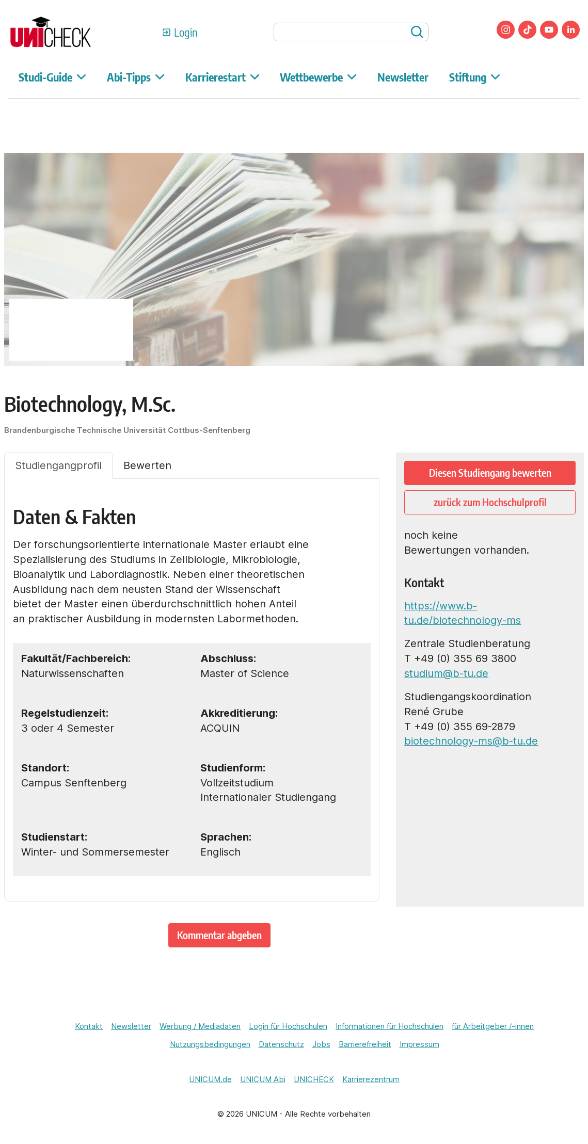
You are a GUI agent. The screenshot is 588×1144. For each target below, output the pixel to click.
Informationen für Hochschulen (389, 1026)
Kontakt (89, 1026)
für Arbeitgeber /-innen (493, 1026)
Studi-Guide (52, 77)
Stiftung (474, 77)
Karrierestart (222, 77)
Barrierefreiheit (365, 1044)
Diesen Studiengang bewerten (490, 472)
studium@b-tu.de (446, 673)
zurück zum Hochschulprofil (490, 501)
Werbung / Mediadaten (200, 1026)
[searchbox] (351, 32)
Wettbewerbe (318, 77)
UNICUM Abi (262, 1079)
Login (186, 32)
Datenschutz (281, 1044)
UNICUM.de (210, 1079)
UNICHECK (314, 1079)
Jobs (321, 1044)
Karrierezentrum (371, 1079)
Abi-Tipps (136, 77)
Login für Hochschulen (288, 1026)
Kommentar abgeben (219, 934)
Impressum (419, 1044)
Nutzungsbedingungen (210, 1044)
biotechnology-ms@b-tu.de (471, 741)
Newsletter (402, 77)
